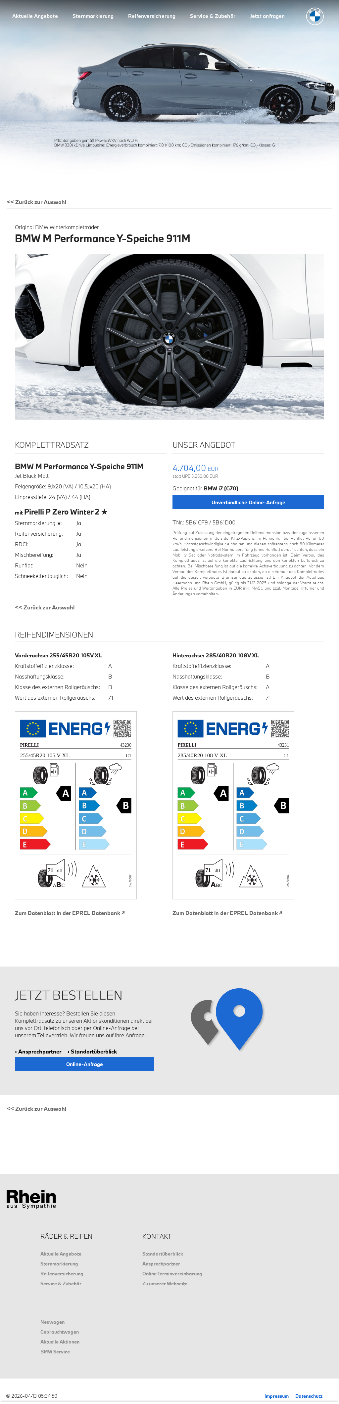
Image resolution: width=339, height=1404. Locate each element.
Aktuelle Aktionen (59, 1342)
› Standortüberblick (92, 1051)
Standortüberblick (162, 1254)
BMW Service (55, 1351)
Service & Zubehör (212, 15)
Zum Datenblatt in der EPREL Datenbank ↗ (70, 912)
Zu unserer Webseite (164, 1283)
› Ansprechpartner (38, 1051)
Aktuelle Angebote (35, 15)
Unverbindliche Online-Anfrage (248, 502)
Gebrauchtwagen (59, 1332)
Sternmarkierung (93, 15)
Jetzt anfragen (267, 15)
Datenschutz (308, 1396)
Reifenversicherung (151, 15)
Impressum (277, 1396)
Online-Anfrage (84, 1064)
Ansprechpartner (161, 1263)
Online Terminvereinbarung (172, 1273)
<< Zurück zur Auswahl (36, 201)
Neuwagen (52, 1322)
